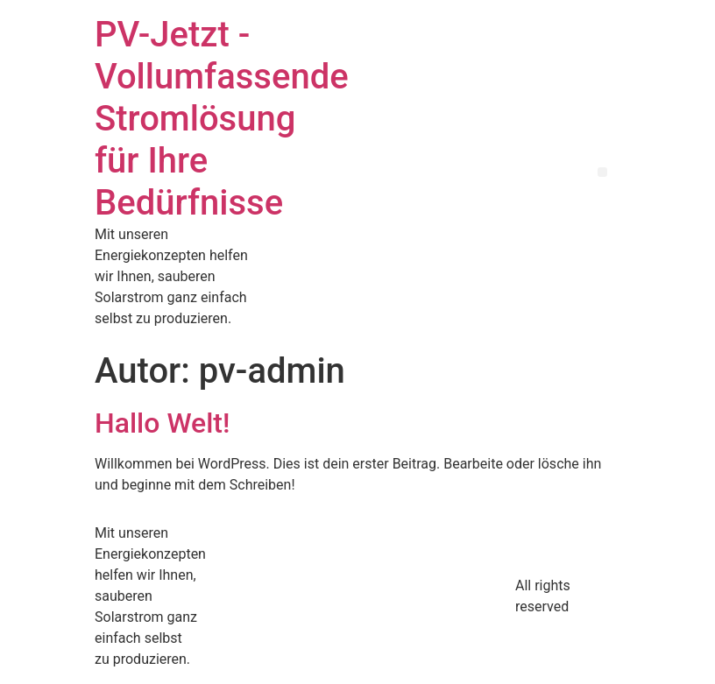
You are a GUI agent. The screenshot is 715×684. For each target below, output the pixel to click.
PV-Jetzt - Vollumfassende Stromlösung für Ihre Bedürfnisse (222, 118)
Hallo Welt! (162, 423)
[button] (602, 172)
